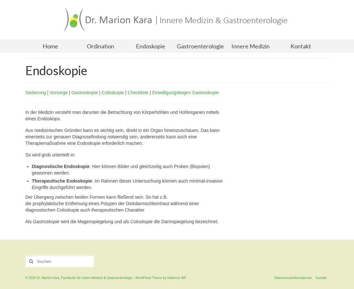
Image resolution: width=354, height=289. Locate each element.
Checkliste (138, 92)
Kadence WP (176, 278)
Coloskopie (113, 92)
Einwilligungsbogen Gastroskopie (185, 92)
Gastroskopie (84, 92)
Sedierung (35, 92)
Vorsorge (59, 92)
